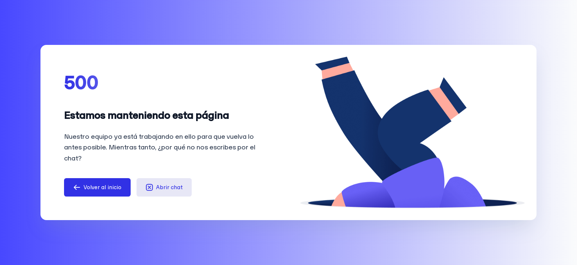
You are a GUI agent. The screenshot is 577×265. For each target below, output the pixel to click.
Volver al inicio (97, 187)
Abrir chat (164, 187)
